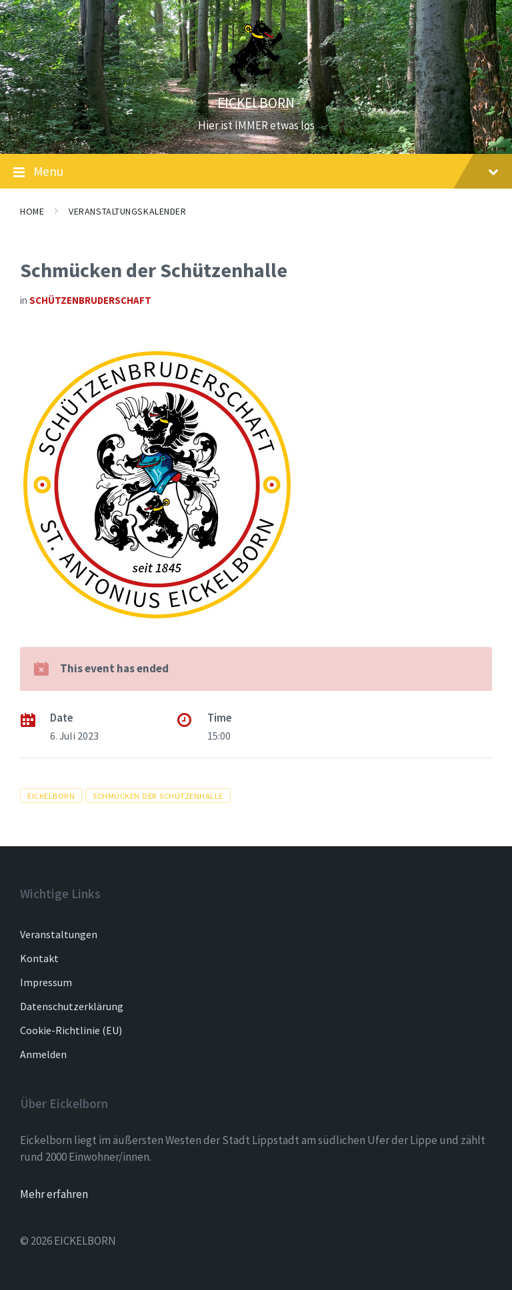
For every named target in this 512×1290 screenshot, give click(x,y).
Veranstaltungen (58, 934)
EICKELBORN (256, 103)
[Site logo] (256, 79)
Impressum (46, 982)
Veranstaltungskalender (127, 211)
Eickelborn (51, 795)
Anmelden (43, 1054)
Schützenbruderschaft (90, 300)
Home (32, 211)
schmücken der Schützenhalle (158, 795)
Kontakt (39, 958)
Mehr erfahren (54, 1194)
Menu (256, 172)
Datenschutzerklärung (71, 1006)
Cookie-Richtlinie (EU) (71, 1030)
